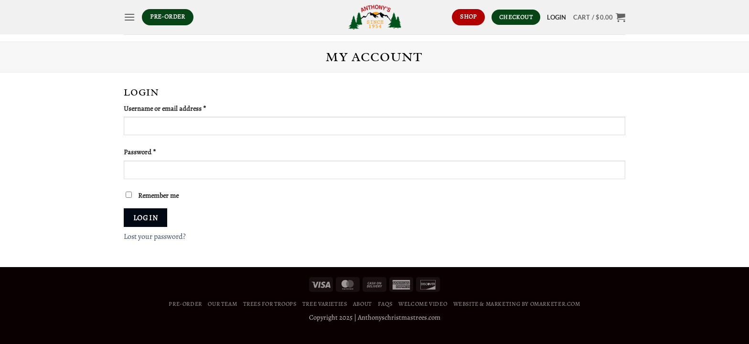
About (362, 304)
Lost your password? (155, 236)
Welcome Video (422, 304)
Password (153, 152)
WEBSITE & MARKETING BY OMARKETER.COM (516, 304)
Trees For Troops (270, 304)
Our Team (222, 304)
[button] (129, 17)
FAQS (385, 304)
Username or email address (178, 108)
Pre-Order (185, 304)
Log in (145, 218)
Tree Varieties (324, 304)
